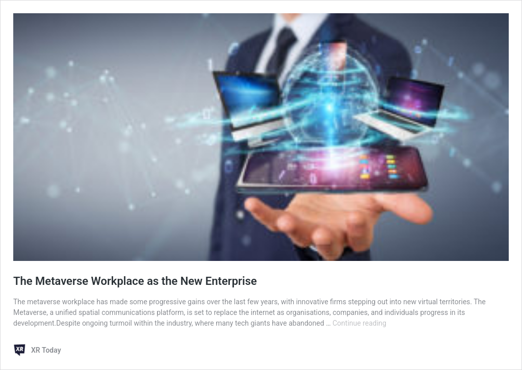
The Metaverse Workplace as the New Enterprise (135, 281)
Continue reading (359, 323)
